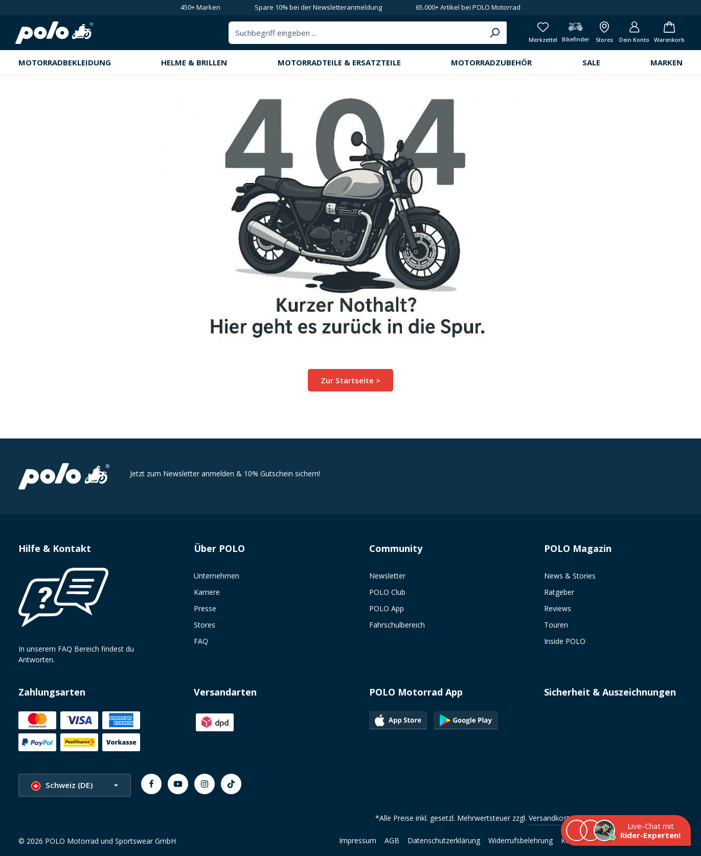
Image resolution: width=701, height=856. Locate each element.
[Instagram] (204, 784)
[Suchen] (472, 36)
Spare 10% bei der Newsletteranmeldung (318, 7)
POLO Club (387, 592)
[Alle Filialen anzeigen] (594, 36)
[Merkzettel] (526, 36)
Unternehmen (216, 576)
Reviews (557, 609)
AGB (392, 840)
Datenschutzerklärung (444, 840)
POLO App (386, 609)
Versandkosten (553, 818)
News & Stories (570, 576)
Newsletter (387, 576)
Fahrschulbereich (397, 625)
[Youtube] (178, 784)
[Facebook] (151, 784)
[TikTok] (231, 784)
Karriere (207, 592)
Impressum (357, 840)
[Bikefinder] (562, 36)
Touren (556, 625)
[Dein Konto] (627, 36)
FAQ (201, 641)
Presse (205, 609)
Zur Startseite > (350, 385)
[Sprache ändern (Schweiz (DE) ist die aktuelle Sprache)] (74, 785)
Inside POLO (564, 641)
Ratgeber (559, 592)
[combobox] (335, 36)
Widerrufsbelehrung (520, 840)
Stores (204, 625)
